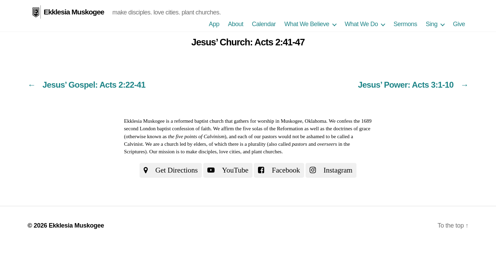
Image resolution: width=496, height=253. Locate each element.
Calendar (264, 24)
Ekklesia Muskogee (74, 11)
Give (459, 24)
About (236, 24)
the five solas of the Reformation (269, 128)
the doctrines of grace (348, 128)
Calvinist (133, 144)
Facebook (279, 170)
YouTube (227, 170)
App (214, 24)
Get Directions (171, 170)
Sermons (405, 24)
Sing (431, 24)
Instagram (331, 170)
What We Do (361, 24)
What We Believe (306, 24)
